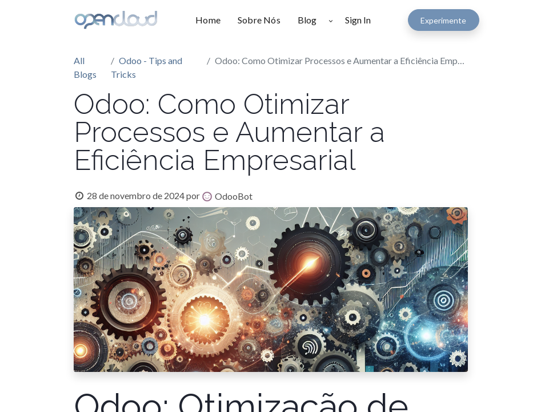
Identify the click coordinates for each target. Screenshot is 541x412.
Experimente (443, 20)
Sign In (358, 19)
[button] (331, 20)
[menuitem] (212, 20)
